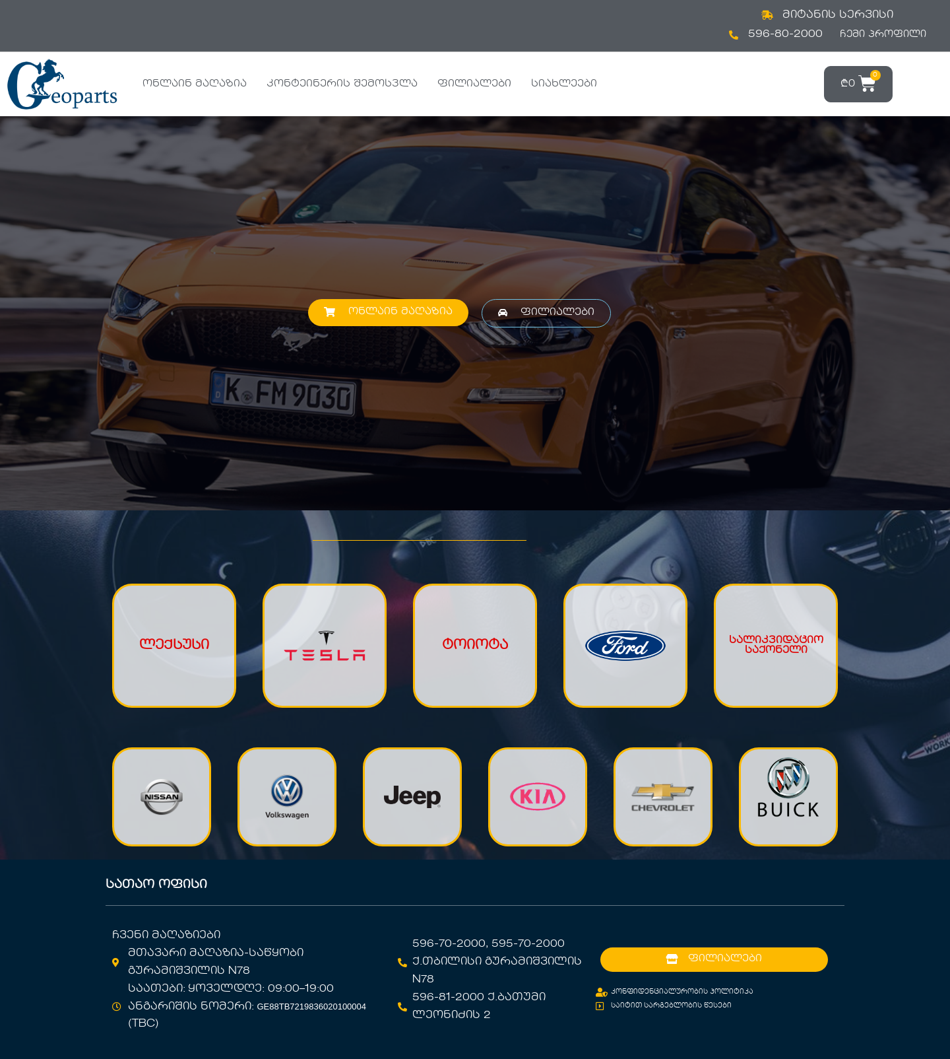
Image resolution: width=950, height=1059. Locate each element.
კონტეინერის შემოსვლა (342, 84)
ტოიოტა (475, 645)
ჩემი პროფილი (883, 34)
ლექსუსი (174, 645)
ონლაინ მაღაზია (194, 84)
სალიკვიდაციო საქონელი (776, 645)
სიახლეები (564, 84)
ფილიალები (474, 84)
